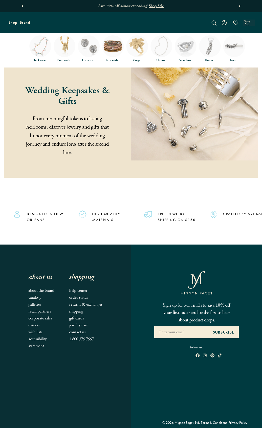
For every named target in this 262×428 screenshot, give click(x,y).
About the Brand (41, 290)
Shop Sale (156, 6)
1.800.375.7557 (81, 339)
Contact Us (77, 332)
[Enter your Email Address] (181, 332)
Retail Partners (39, 311)
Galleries (34, 304)
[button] (22, 4)
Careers (34, 325)
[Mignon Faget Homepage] (131, 26)
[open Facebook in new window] (198, 356)
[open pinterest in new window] (212, 356)
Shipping (76, 311)
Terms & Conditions (214, 422)
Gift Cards (76, 318)
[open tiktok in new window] (219, 356)
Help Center (78, 290)
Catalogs (34, 297)
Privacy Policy (237, 422)
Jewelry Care (78, 325)
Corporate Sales (40, 318)
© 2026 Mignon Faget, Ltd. (181, 422)
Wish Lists (35, 332)
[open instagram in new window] (205, 356)
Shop (12, 24)
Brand (24, 24)
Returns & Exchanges (85, 304)
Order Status (78, 297)
